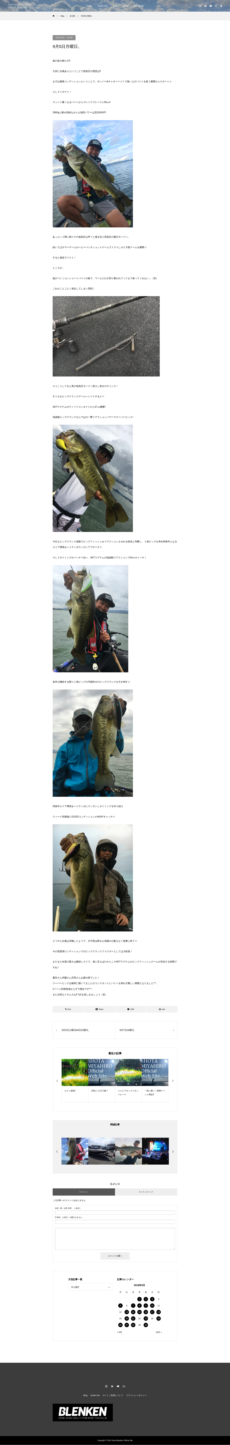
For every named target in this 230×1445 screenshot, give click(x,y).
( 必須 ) (67, 1208)
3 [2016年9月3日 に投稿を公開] (152, 1299)
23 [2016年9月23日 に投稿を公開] (146, 1318)
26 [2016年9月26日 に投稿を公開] (120, 1325)
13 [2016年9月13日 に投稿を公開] (127, 1312)
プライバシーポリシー (136, 1395)
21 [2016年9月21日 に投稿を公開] (133, 1318)
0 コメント (84, 1192)
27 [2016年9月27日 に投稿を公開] (127, 1325)
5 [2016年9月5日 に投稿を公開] (120, 1306)
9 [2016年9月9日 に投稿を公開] (145, 1306)
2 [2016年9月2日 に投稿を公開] (145, 1299)
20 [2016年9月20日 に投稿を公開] (127, 1318)
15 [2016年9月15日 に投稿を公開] (139, 1312)
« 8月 (119, 1332)
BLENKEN (139, 6)
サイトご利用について (113, 1395)
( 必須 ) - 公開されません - (69, 1217)
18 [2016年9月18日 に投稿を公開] (158, 1312)
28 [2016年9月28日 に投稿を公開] (133, 1325)
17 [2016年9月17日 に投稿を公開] (152, 1312)
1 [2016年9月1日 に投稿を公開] (139, 1299)
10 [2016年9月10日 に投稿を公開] (152, 1306)
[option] (75, 1080)
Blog (115, 6)
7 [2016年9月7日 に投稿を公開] (133, 1306)
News (125, 6)
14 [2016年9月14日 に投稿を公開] (133, 1312)
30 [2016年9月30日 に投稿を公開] (146, 1325)
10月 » (159, 1332)
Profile (89, 6)
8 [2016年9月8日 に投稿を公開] (139, 1306)
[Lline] (130, 1009)
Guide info (102, 6)
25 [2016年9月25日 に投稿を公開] (158, 1318)
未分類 (70, 38)
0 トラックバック (146, 1192)
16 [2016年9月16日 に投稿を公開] (146, 1312)
